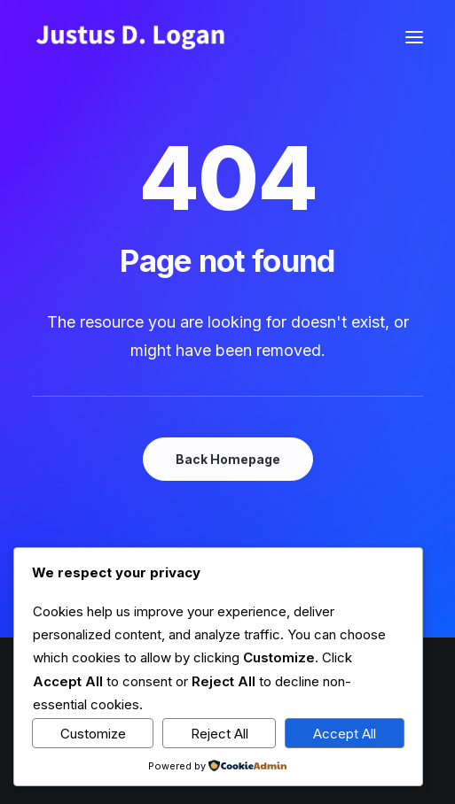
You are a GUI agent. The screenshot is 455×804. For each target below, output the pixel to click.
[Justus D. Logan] (129, 37)
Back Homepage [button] (228, 459)
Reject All (219, 733)
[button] (414, 37)
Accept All (344, 733)
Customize (93, 733)
